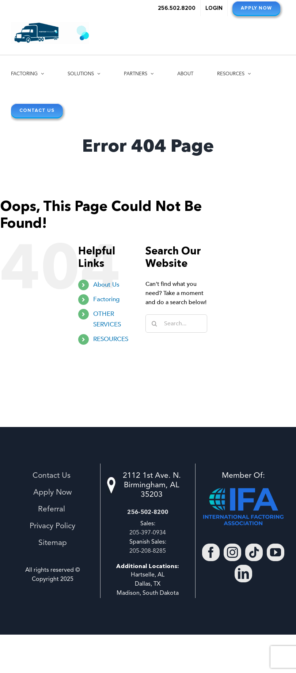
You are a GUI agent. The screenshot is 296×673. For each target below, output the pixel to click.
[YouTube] (275, 552)
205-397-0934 (147, 533)
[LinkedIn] (243, 573)
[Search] (154, 323)
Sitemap (52, 543)
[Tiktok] (254, 552)
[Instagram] (232, 552)
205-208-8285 (147, 551)
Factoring (106, 299)
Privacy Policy (52, 526)
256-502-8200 (147, 511)
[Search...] (176, 323)
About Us (106, 284)
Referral (52, 509)
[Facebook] (211, 552)
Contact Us (53, 476)
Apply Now (52, 492)
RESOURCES (110, 339)
